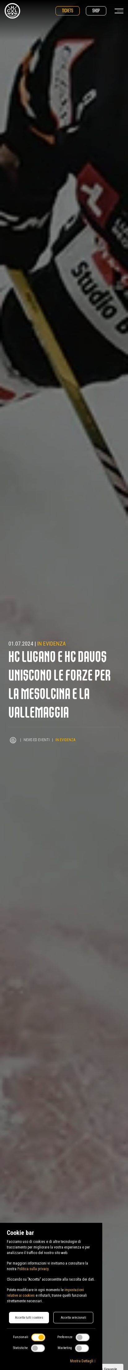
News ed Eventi (37, 740)
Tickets (67, 10)
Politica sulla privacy (32, 1269)
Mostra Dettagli (82, 1361)
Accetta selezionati (73, 1317)
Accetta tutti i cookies (29, 1317)
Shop (96, 10)
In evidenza (51, 643)
